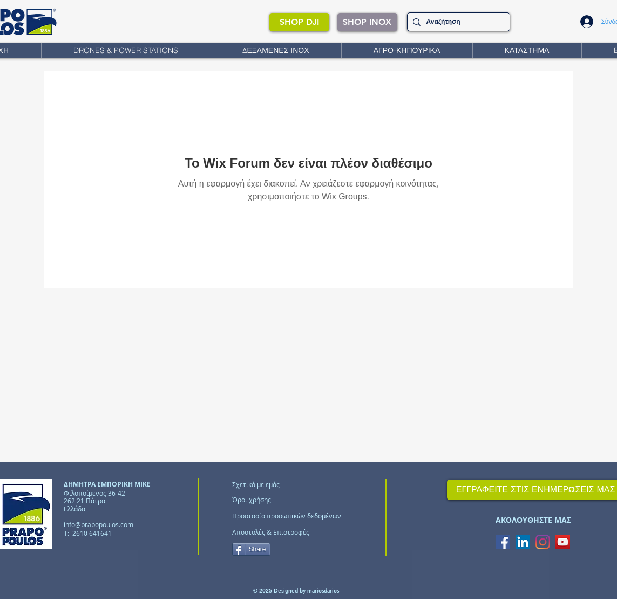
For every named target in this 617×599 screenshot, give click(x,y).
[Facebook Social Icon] (503, 542)
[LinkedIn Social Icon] (523, 542)
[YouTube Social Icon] (562, 542)
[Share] (251, 549)
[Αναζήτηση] (456, 22)
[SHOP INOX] (367, 22)
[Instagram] (542, 542)
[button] (126, 50)
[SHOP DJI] (299, 22)
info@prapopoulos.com (98, 524)
